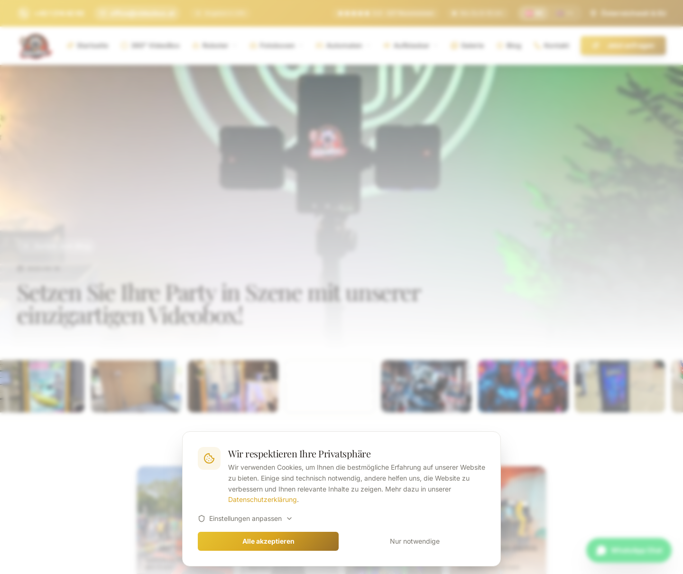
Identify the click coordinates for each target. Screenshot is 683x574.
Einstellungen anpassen (245, 518)
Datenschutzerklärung (262, 499)
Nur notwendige (415, 541)
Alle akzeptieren (268, 541)
